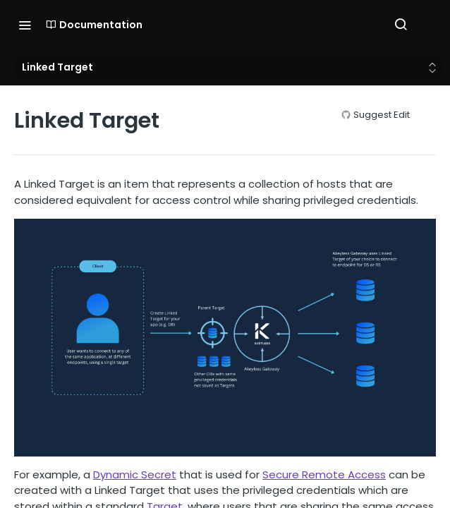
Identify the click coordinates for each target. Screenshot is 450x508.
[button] (225, 337)
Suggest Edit (381, 114)
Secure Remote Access (324, 474)
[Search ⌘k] (400, 24)
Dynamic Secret (134, 474)
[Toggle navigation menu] (24, 24)
